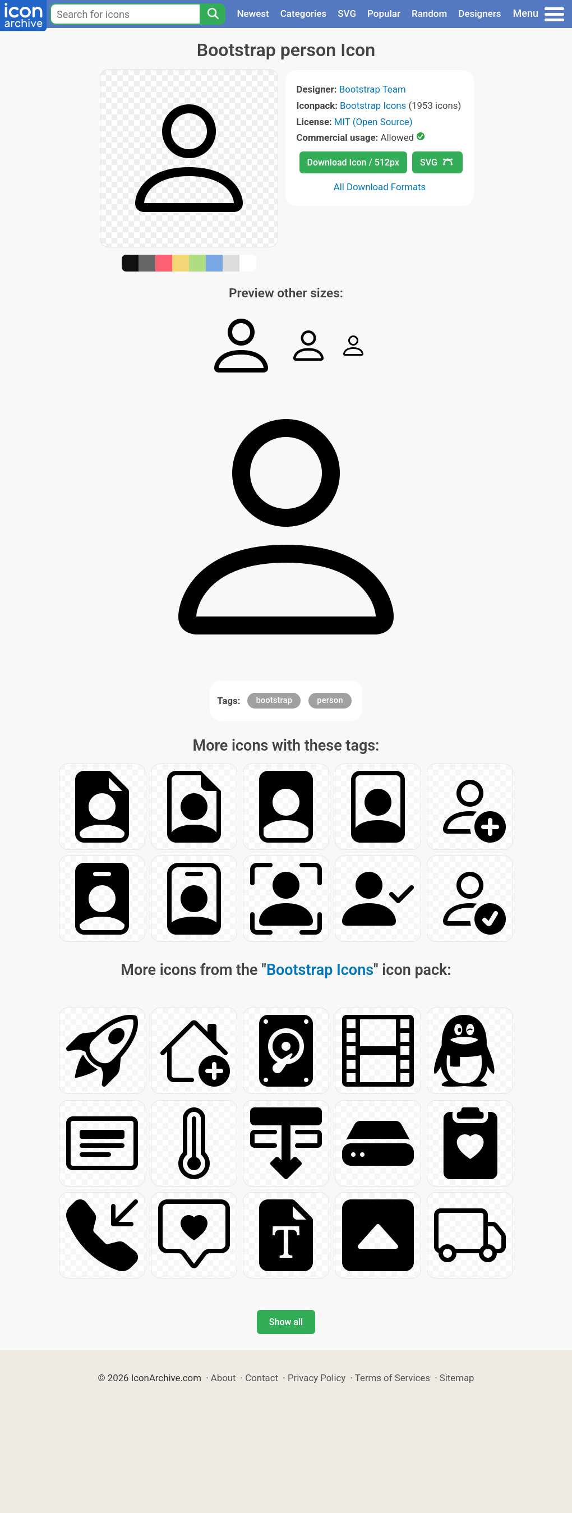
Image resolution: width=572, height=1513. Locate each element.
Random (429, 13)
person (330, 700)
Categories (303, 13)
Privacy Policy (316, 1377)
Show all (286, 1322)
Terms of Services (392, 1377)
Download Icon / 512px (353, 162)
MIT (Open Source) (373, 121)
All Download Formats (380, 186)
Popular (383, 13)
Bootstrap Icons (373, 105)
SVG (347, 13)
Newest (253, 13)
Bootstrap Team (372, 89)
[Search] (212, 14)
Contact (261, 1377)
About (223, 1377)
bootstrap (274, 700)
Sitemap (457, 1377)
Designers (479, 13)
